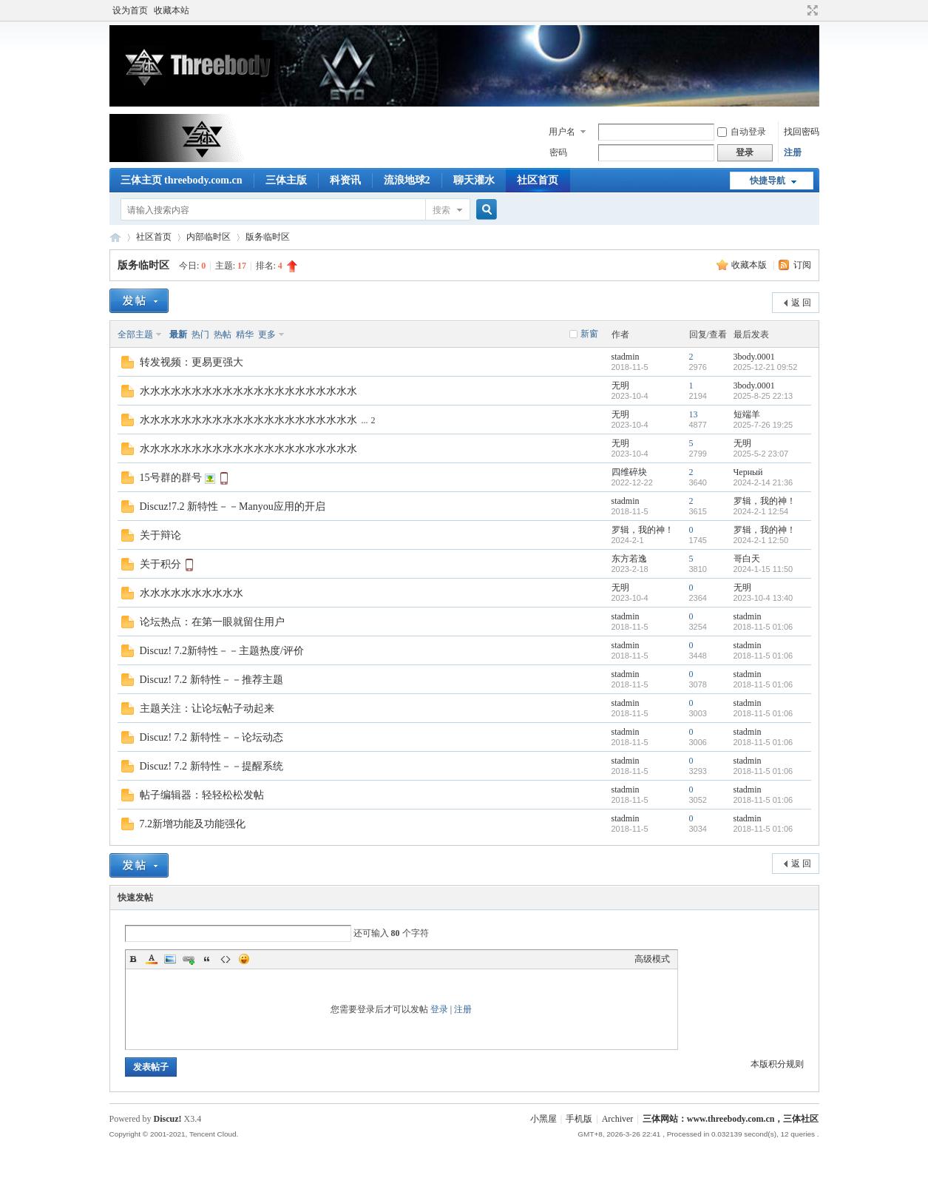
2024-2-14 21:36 (763, 482)
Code (225, 959)
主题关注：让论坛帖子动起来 (207, 708)
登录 (439, 1009)
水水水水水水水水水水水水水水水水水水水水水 (248, 391)
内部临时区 (208, 237)
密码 (558, 152)
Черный (748, 472)
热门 (200, 334)
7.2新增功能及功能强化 (193, 823)
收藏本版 (750, 265)
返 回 (801, 302)
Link (188, 959)
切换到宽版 (810, 10)
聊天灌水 (474, 180)
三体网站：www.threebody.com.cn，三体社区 (115, 237)
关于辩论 (160, 535)
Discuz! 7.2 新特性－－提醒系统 (211, 766)
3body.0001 (754, 356)
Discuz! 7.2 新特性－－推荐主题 (211, 679)
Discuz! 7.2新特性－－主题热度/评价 (222, 650)
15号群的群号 (171, 477)
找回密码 (801, 132)
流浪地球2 (407, 180)
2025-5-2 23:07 (761, 453)
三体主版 (286, 180)
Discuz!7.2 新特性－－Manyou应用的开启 (232, 506)
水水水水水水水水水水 (191, 593)
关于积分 (160, 564)
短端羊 (747, 414)
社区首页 (537, 180)
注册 (793, 152)
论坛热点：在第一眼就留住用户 (212, 621)
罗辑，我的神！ (765, 501)
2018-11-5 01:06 (763, 626)
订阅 (802, 265)
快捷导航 (767, 180)
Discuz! (168, 1119)
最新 (178, 334)
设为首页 (130, 10)
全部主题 (135, 334)
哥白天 (747, 558)
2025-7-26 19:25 (763, 424)
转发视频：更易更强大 (191, 362)
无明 (620, 385)
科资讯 (345, 180)
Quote (207, 959)
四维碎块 (629, 472)
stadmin (626, 356)
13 (693, 414)
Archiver (618, 1119)
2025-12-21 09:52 (766, 367)
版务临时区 (267, 237)
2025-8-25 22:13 (763, 395)
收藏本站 (171, 10)
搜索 (441, 210)
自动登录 (741, 132)
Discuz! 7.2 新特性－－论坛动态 (211, 737)
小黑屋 (543, 1119)
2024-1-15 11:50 (763, 569)
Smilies (244, 959)
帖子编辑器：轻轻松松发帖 (202, 795)
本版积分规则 (777, 1064)
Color (151, 959)
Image (170, 959)
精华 (245, 334)
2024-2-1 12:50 (761, 540)
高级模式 (652, 959)
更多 (267, 334)
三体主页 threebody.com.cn (182, 180)
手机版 (579, 1119)
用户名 (562, 132)
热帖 (222, 334)
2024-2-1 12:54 (761, 511)
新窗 (589, 334)
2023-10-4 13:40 (763, 597)
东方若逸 (629, 558)
